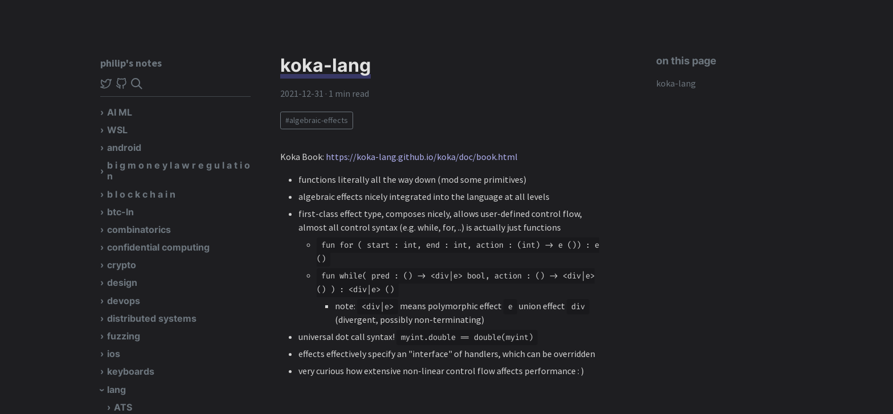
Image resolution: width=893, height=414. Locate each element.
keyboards (130, 371)
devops (123, 300)
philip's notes (131, 62)
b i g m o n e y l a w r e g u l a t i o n (178, 170)
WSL (117, 130)
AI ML (119, 112)
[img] (136, 83)
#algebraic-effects (316, 120)
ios (113, 353)
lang (116, 389)
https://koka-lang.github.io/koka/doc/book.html (422, 156)
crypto (121, 264)
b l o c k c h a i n (141, 194)
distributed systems (151, 318)
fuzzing (123, 336)
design (122, 282)
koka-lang (676, 83)
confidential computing (158, 247)
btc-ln (120, 212)
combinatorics (139, 229)
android (124, 147)
